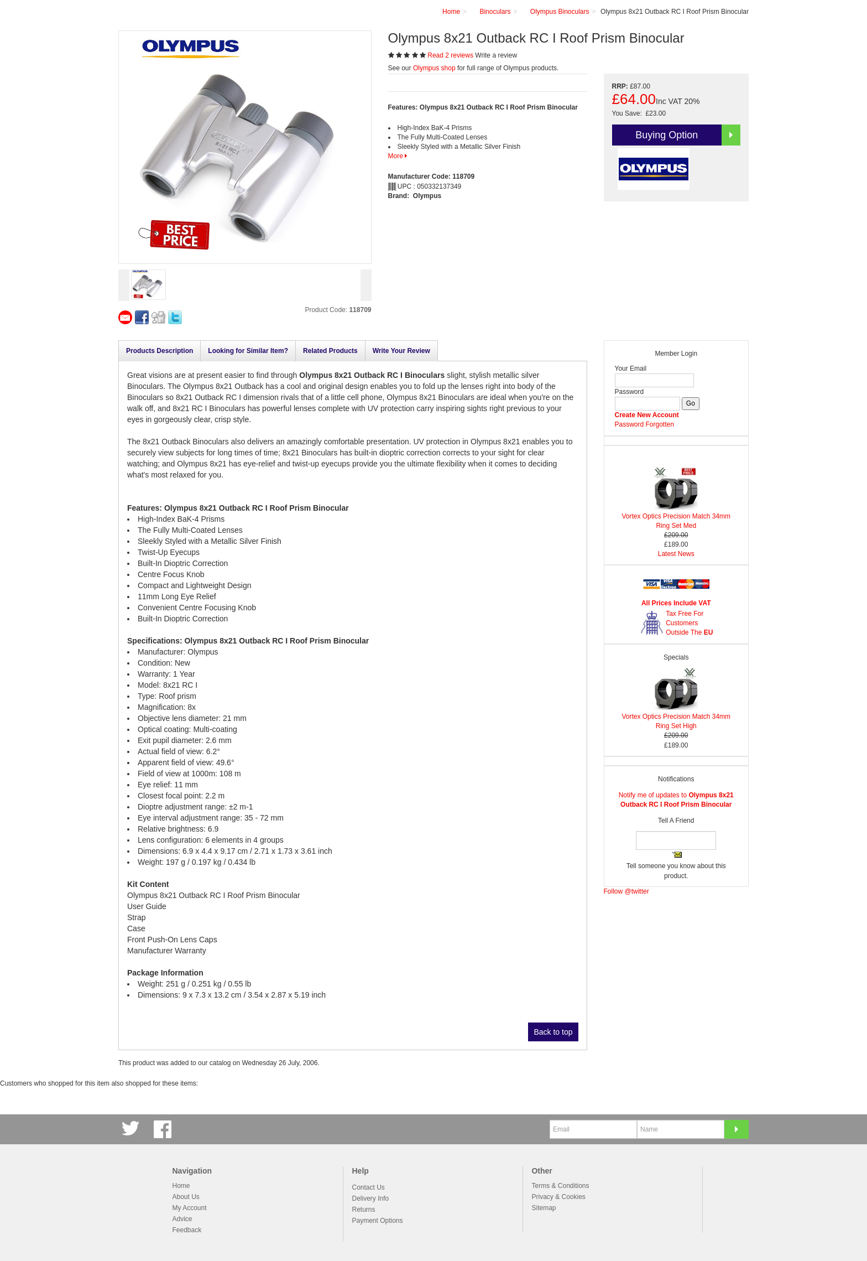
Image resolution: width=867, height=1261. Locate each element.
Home (181, 1186)
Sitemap (543, 1208)
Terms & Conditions (560, 1186)
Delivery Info (370, 1198)
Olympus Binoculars (559, 11)
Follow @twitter (626, 891)
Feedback (187, 1230)
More (398, 156)
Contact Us (368, 1187)
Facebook (164, 1129)
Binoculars (494, 11)
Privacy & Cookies (558, 1197)
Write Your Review (401, 351)
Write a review (496, 55)
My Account (190, 1208)
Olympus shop (434, 68)
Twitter (132, 1129)
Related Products (330, 351)
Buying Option (687, 135)
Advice (182, 1219)
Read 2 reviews (451, 55)
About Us (186, 1197)
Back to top (553, 1032)
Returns (363, 1209)
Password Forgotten (644, 424)
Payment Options (377, 1220)
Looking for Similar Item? (248, 351)
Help (360, 1170)
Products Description (159, 351)
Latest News (676, 554)
